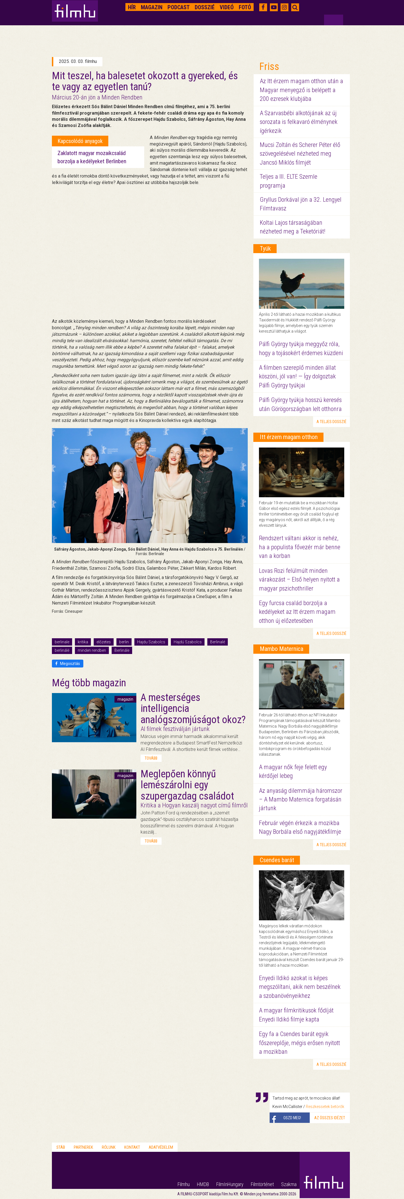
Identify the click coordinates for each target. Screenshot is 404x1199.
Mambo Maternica (281, 648)
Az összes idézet (329, 1118)
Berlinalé (217, 642)
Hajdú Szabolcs (188, 642)
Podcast (178, 7)
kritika (83, 642)
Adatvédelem (161, 1147)
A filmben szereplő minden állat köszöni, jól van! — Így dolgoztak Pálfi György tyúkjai (297, 376)
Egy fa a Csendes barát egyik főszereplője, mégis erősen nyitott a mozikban (299, 1042)
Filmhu (184, 1184)
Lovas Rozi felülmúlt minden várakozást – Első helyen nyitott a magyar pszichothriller (299, 579)
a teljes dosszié (331, 421)
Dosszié (205, 7)
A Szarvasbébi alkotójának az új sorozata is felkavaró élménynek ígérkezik (299, 122)
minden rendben (92, 650)
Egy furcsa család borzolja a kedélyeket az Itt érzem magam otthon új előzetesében (297, 612)
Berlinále (121, 650)
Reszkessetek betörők (325, 1106)
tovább (151, 758)
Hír (132, 7)
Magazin (151, 7)
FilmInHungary (230, 1184)
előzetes (104, 642)
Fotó (245, 7)
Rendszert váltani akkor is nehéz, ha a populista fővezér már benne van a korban (299, 547)
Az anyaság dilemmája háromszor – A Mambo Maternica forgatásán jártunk (300, 799)
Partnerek (83, 1147)
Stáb (60, 1147)
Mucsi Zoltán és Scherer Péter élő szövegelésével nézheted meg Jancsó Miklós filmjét (300, 153)
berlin (124, 642)
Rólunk (109, 1147)
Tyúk (265, 248)
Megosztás (67, 663)
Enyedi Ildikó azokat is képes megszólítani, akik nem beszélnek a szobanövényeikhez (300, 987)
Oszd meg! (292, 1118)
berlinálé (62, 650)
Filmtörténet (262, 1184)
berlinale (62, 642)
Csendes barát (277, 860)
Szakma (289, 1184)
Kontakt (132, 1147)
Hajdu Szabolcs (151, 642)
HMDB (203, 1184)
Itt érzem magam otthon (289, 436)
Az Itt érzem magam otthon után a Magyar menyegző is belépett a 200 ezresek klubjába (301, 90)
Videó (227, 7)
